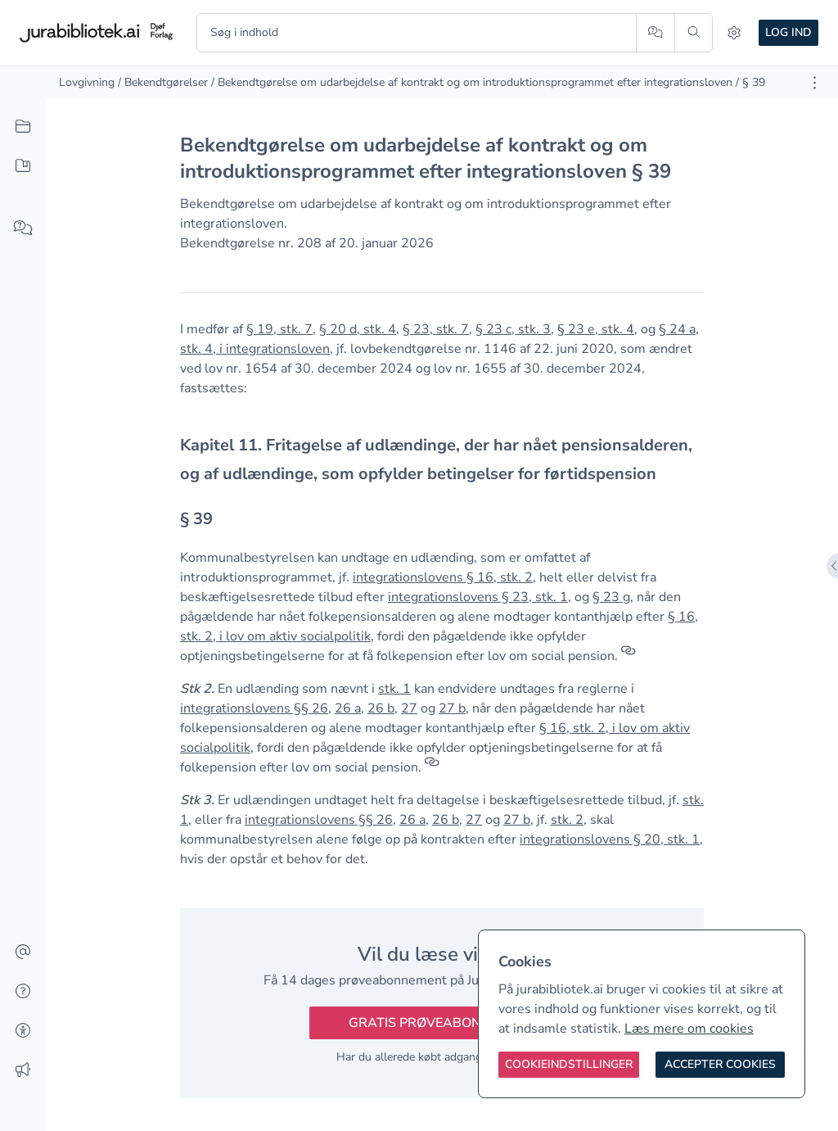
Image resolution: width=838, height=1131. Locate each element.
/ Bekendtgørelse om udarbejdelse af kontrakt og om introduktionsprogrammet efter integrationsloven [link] (471, 82)
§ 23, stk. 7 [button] (436, 329)
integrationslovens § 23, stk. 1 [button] (478, 597)
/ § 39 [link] (750, 82)
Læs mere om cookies (689, 1029)
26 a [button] (348, 708)
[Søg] (693, 33)
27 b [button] (452, 708)
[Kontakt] (23, 952)
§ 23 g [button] (611, 597)
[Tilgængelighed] (23, 1031)
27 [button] (409, 708)
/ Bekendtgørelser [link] (163, 82)
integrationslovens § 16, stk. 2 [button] (443, 577)
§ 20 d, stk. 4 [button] (357, 329)
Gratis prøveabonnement (442, 1023)
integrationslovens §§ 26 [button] (254, 708)
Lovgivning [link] (87, 82)
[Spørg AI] (655, 33)
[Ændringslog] (23, 1070)
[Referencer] (628, 656)
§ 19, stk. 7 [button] (279, 329)
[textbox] (442, 459)
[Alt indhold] (23, 127)
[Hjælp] (23, 992)
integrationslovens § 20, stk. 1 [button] (610, 839)
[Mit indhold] (23, 166)
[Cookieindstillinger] (568, 1065)
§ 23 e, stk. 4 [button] (595, 329)
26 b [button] (380, 708)
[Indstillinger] (734, 33)
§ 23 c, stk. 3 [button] (513, 329)
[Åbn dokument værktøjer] (814, 82)
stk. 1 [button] (394, 689)
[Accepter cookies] (720, 1065)
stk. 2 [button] (567, 820)
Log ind (788, 32)
